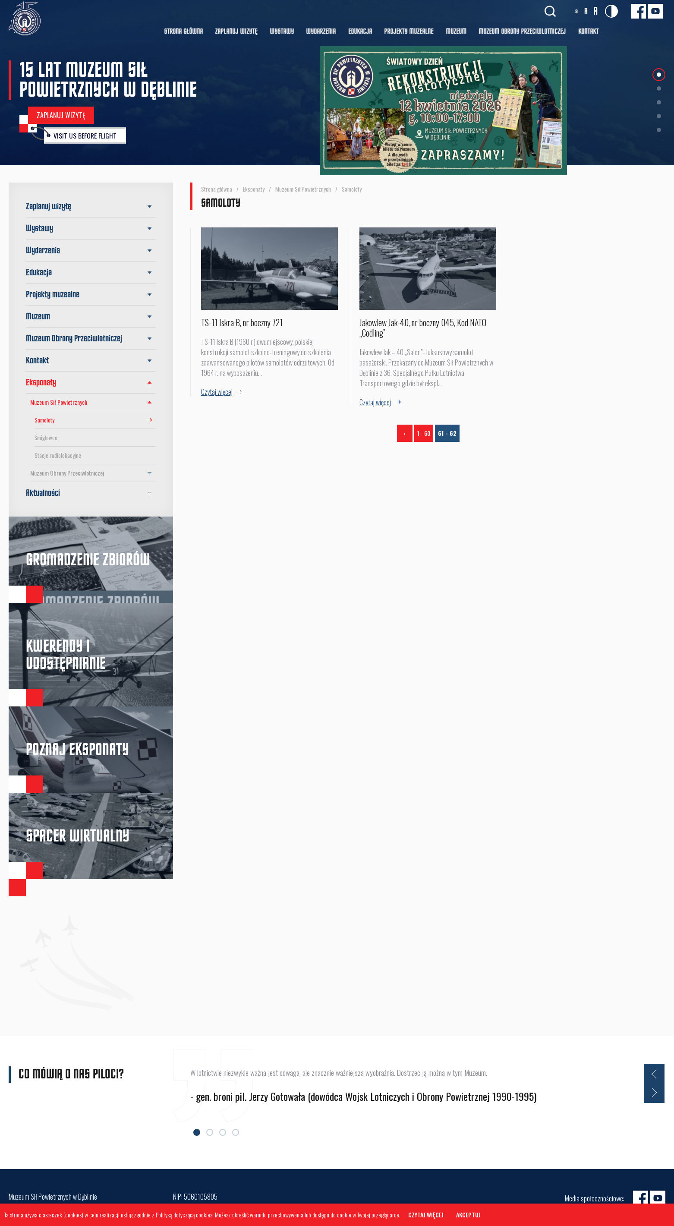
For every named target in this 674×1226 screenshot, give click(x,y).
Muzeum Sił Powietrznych (93, 402)
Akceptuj (469, 1215)
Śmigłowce (46, 437)
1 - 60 (423, 434)
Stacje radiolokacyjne (58, 455)
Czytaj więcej (426, 1215)
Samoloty (44, 420)
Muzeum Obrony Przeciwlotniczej (93, 473)
